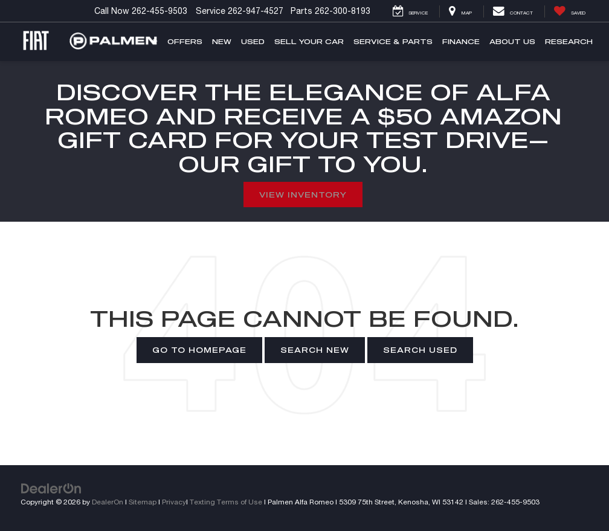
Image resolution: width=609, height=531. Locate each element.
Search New (314, 350)
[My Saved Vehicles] (569, 11)
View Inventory (303, 194)
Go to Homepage (199, 350)
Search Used (420, 350)
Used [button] (253, 41)
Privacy (174, 502)
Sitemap (142, 502)
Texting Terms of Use (226, 502)
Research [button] (569, 41)
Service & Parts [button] (393, 41)
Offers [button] (184, 41)
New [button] (221, 41)
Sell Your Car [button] (309, 41)
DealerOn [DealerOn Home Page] (107, 502)
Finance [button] (461, 41)
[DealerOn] (51, 488)
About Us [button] (512, 41)
